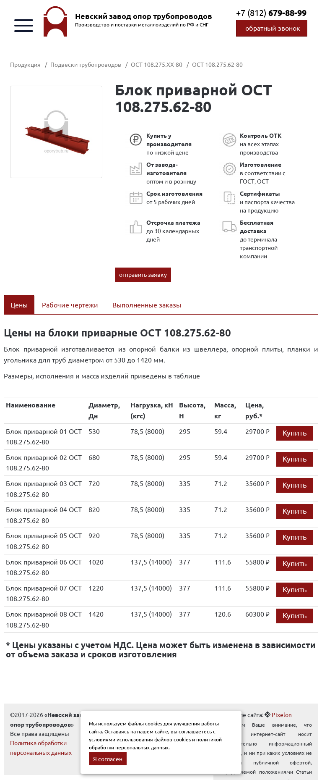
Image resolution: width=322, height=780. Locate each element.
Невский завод (143, 16)
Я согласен (107, 758)
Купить (295, 432)
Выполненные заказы (146, 304)
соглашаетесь (195, 731)
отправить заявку (143, 274)
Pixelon (282, 714)
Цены (19, 304)
